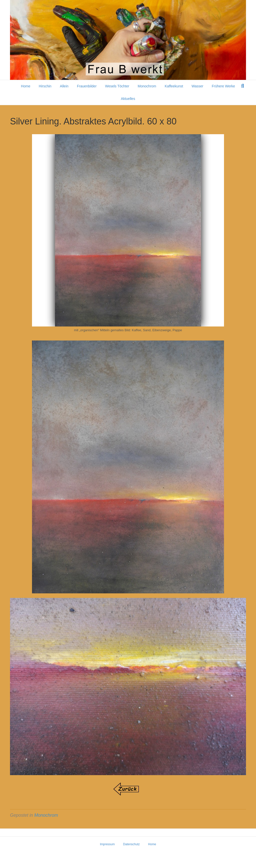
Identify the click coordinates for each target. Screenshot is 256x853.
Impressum (107, 844)
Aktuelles (128, 99)
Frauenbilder (87, 86)
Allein (64, 86)
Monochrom (147, 86)
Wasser (197, 86)
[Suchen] (242, 85)
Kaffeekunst (174, 86)
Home (25, 86)
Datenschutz (131, 844)
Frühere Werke (223, 86)
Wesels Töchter (117, 86)
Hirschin (45, 86)
